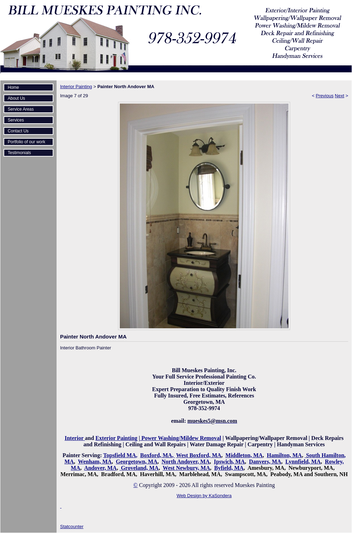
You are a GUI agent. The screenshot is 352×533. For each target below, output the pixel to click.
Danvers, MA (265, 462)
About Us (16, 98)
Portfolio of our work (26, 141)
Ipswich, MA (229, 462)
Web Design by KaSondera (204, 495)
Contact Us (18, 131)
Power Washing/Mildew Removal (180, 438)
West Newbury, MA (186, 468)
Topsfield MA (119, 455)
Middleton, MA (244, 455)
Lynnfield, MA (302, 462)
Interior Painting (76, 86)
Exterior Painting (116, 438)
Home (13, 87)
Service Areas (21, 109)
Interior (75, 438)
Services (16, 120)
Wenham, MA (95, 462)
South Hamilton (325, 455)
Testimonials (19, 152)
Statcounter (72, 526)
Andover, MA (100, 468)
